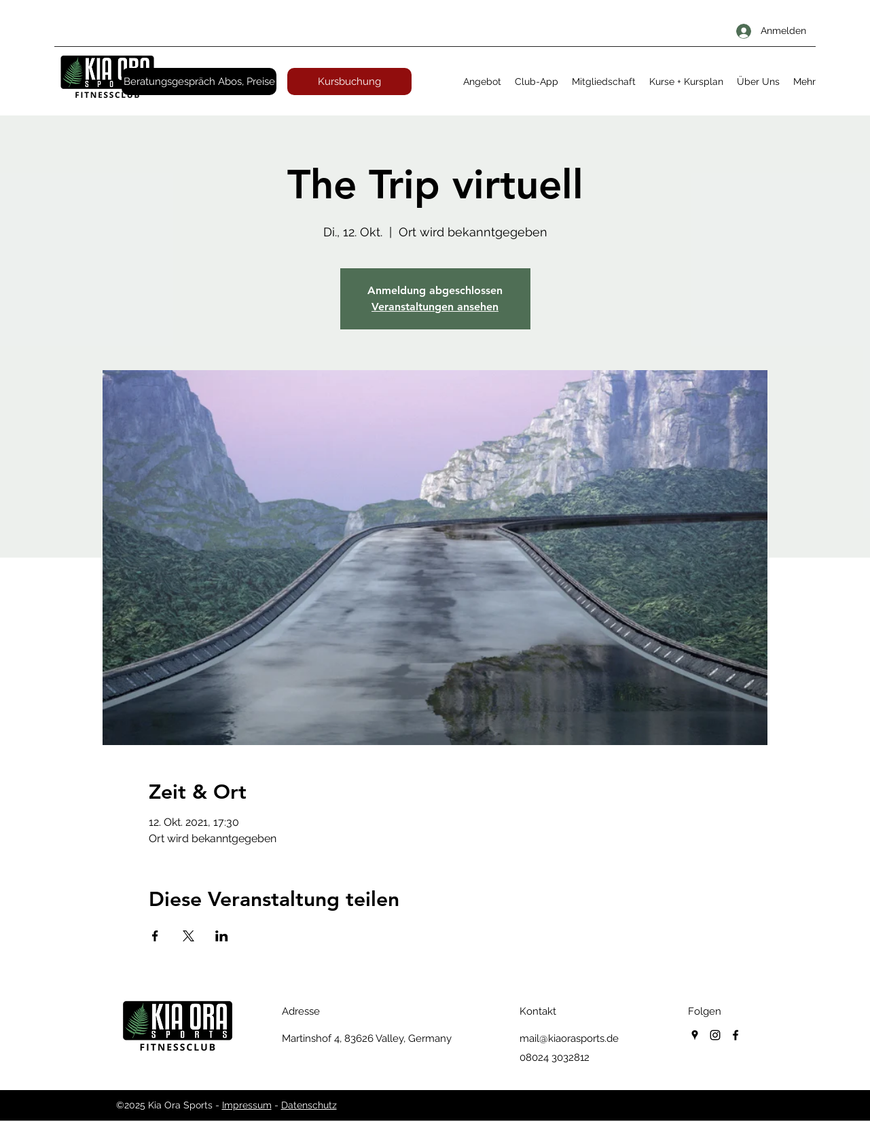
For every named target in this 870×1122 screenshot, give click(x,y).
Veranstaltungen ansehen (435, 306)
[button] (482, 81)
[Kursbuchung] (349, 81)
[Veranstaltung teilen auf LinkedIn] (221, 935)
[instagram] (715, 1035)
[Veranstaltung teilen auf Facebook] (155, 935)
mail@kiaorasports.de (569, 1038)
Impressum (247, 1105)
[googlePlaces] (695, 1035)
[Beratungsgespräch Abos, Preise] (199, 81)
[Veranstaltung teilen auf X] (188, 935)
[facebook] (735, 1035)
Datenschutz (309, 1105)
